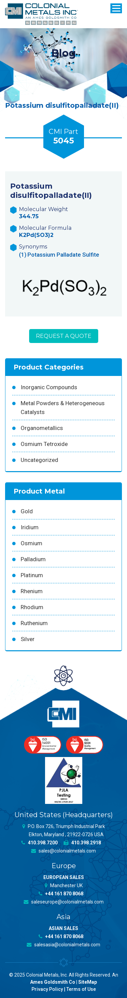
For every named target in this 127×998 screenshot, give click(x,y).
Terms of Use (81, 989)
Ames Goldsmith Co (52, 982)
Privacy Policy (47, 989)
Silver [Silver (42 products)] (28, 639)
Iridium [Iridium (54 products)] (30, 527)
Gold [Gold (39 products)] (27, 511)
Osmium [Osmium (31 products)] (31, 543)
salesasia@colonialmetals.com (63, 944)
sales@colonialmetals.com (63, 851)
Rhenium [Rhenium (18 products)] (32, 591)
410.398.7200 (39, 842)
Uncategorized (39, 460)
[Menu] (116, 8)
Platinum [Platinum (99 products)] (32, 575)
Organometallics (42, 428)
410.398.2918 (82, 842)
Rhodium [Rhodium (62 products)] (32, 607)
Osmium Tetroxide (44, 444)
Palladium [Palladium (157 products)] (33, 559)
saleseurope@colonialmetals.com (64, 902)
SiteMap (87, 982)
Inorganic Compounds (49, 387)
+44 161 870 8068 (61, 893)
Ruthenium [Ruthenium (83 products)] (34, 623)
